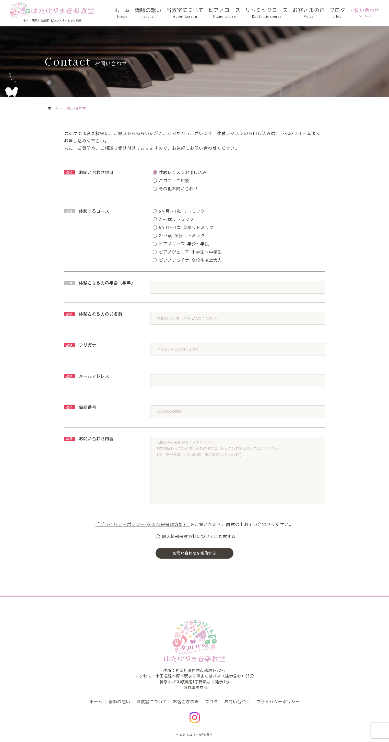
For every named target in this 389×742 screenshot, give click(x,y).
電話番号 (80, 407)
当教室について (199, 13)
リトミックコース (273, 13)
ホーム (141, 13)
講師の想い (165, 13)
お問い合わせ (364, 13)
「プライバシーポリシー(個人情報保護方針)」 (142, 524)
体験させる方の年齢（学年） (99, 283)
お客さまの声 (311, 13)
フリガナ (80, 345)
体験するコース (86, 211)
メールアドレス (86, 376)
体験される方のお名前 (93, 314)
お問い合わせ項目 (89, 172)
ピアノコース (234, 13)
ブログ (338, 13)
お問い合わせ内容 (89, 439)
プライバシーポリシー (278, 702)
